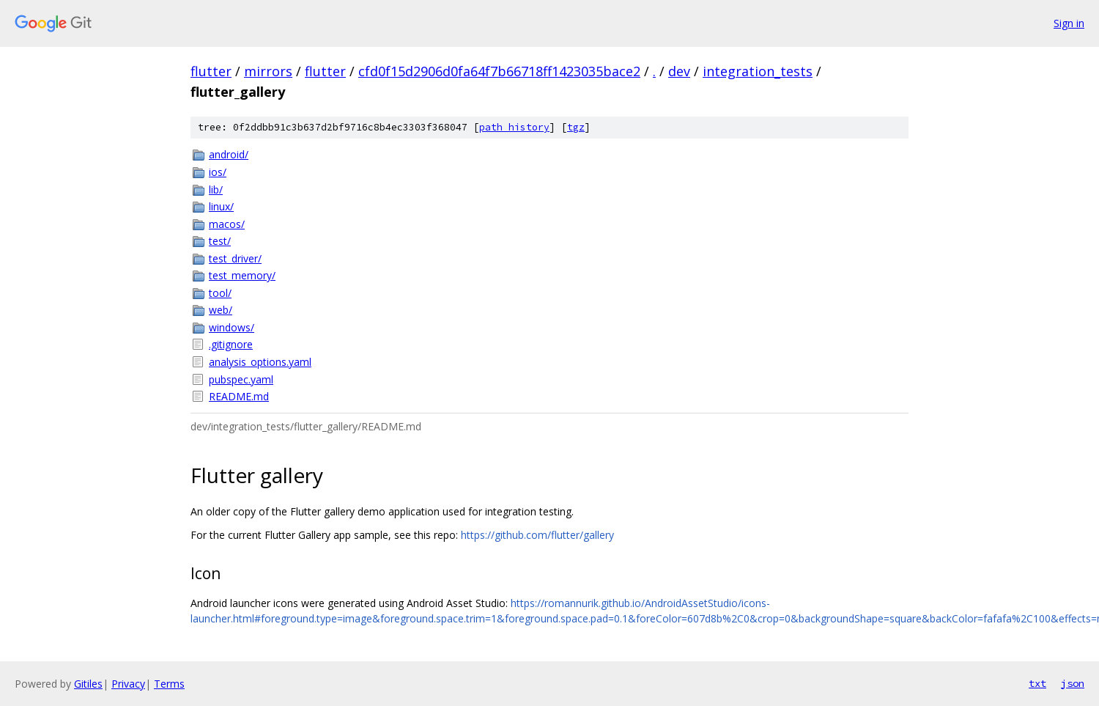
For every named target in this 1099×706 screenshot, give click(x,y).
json (1072, 683)
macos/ (227, 224)
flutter (211, 71)
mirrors (268, 71)
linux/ (221, 206)
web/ (220, 310)
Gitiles (88, 684)
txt (1037, 683)
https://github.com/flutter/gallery (537, 535)
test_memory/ (242, 275)
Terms (169, 684)
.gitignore (231, 344)
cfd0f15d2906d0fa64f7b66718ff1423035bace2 (499, 71)
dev (679, 71)
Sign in (1069, 23)
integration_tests (758, 71)
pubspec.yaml (241, 379)
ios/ (217, 172)
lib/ (216, 189)
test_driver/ (235, 258)
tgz (576, 127)
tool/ (220, 293)
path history (514, 127)
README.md (239, 396)
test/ (220, 241)
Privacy (128, 684)
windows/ (231, 327)
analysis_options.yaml (260, 362)
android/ (228, 154)
